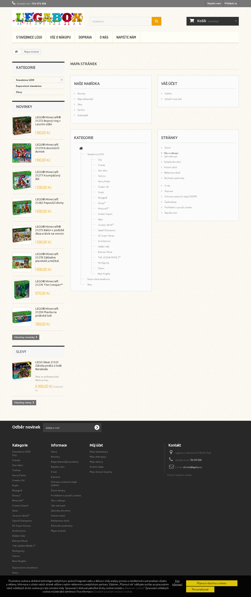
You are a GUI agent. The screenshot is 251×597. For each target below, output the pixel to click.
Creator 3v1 (103, 186)
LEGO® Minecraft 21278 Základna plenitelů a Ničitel (47, 257)
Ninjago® (102, 197)
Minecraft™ (103, 208)
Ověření (168, 93)
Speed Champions (106, 230)
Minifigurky (103, 262)
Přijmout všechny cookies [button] (212, 583)
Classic (101, 268)
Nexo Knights (104, 273)
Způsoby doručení (172, 161)
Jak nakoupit (170, 156)
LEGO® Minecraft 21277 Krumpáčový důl (47, 175)
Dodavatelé (82, 115)
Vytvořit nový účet (173, 98)
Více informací (177, 582)
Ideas (100, 219)
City (100, 159)
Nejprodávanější (85, 98)
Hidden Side (103, 246)
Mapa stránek (58, 530)
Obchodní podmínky (174, 178)
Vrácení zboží (170, 167)
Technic (102, 175)
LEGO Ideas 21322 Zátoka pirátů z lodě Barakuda (48, 365)
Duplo (101, 192)
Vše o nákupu (60, 37)
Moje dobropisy (98, 456)
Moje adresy (96, 461)
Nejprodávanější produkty (65, 461)
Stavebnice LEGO (29, 37)
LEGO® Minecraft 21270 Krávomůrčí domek (47, 148)
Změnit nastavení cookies (179, 474)
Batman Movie (105, 251)
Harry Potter (104, 181)
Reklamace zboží (172, 172)
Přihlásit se (231, 3)
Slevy (19, 91)
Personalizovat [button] (200, 589)
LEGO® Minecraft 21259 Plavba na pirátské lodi (46, 312)
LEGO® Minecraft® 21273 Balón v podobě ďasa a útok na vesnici (49, 230)
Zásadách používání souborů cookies (113, 591)
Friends (101, 165)
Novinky (24, 107)
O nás (104, 37)
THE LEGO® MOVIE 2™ (109, 257)
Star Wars (102, 170)
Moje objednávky (99, 451)
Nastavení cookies (134, 588)
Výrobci (81, 109)
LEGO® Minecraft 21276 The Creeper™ (49, 283)
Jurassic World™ (106, 224)
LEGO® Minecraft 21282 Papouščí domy (49, 201)
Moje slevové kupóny (101, 471)
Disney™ (102, 203)
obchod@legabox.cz (192, 467)
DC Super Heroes (106, 235)
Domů (167, 147)
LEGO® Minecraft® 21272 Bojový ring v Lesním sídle (48, 121)
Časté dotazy (170, 201)
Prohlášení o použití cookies (178, 207)
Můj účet (96, 445)
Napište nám (214, 3)
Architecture (104, 241)
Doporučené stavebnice (28, 85)
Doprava (85, 37)
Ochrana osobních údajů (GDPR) (180, 196)
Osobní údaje (97, 466)
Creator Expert (105, 213)
